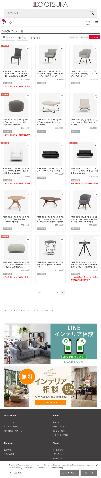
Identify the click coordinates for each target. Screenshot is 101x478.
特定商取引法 (57, 458)
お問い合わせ (57, 454)
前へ (39, 292)
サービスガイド (58, 427)
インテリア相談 (58, 431)
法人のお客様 (9, 454)
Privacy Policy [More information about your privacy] (57, 468)
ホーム (6, 310)
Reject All (89, 473)
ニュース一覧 (9, 422)
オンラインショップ (21, 310)
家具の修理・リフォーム (13, 431)
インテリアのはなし (12, 427)
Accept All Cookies (69, 473)
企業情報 (7, 450)
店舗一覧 (55, 422)
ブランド (36, 310)
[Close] (97, 466)
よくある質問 (57, 450)
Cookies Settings (17, 473)
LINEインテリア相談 (60, 435)
